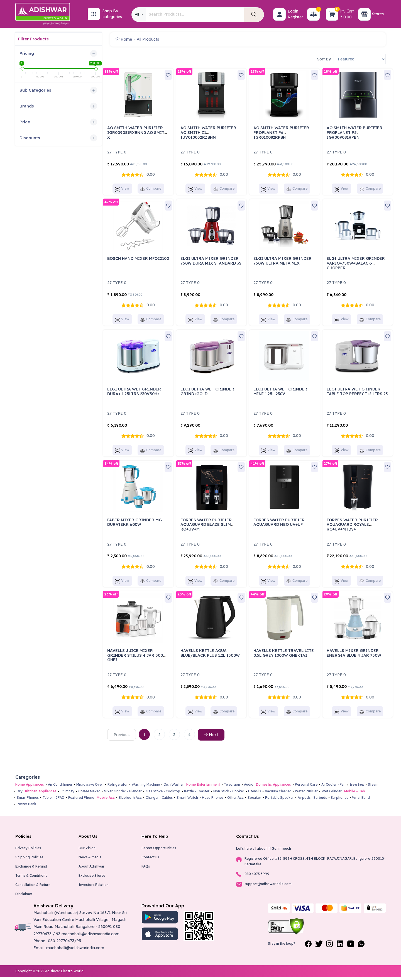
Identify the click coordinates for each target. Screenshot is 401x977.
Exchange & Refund (31, 866)
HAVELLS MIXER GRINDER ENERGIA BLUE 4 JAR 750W (354, 653)
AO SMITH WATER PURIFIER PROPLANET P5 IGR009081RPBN (354, 132)
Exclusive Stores (92, 875)
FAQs (145, 866)
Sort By (324, 59)
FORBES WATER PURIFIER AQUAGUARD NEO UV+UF (279, 522)
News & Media (90, 857)
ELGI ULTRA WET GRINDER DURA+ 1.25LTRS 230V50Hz (134, 391)
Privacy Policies (28, 848)
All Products (148, 39)
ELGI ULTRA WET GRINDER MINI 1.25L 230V (280, 391)
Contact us (150, 857)
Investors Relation (94, 885)
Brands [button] (26, 106)
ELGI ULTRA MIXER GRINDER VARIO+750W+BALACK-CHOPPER (356, 263)
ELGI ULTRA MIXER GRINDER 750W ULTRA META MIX (282, 261)
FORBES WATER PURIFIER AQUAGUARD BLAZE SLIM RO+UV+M (206, 524)
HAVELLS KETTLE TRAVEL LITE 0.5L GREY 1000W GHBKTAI (283, 653)
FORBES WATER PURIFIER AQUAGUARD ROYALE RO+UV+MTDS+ (352, 524)
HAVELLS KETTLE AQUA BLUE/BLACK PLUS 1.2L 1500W (210, 653)
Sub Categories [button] (35, 90)
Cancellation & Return (32, 885)
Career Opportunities (158, 848)
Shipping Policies (29, 857)
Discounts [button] (29, 137)
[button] (279, 14)
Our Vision (87, 848)
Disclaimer (23, 894)
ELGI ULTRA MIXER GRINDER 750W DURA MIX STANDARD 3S (210, 261)
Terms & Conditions (31, 875)
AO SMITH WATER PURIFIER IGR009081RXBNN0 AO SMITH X (137, 132)
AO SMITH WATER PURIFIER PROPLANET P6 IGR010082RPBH (281, 132)
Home (124, 39)
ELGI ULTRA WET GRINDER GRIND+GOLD (207, 391)
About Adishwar (91, 866)
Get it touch (281, 848)
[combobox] (139, 15)
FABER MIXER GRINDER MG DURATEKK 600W (134, 522)
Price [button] (24, 121)
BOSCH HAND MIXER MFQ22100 (138, 258)
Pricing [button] (26, 53)
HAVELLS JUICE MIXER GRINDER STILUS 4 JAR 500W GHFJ (137, 655)
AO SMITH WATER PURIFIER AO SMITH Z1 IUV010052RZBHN (208, 132)
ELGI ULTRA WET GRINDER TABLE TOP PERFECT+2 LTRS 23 (357, 391)
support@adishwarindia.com (268, 884)
